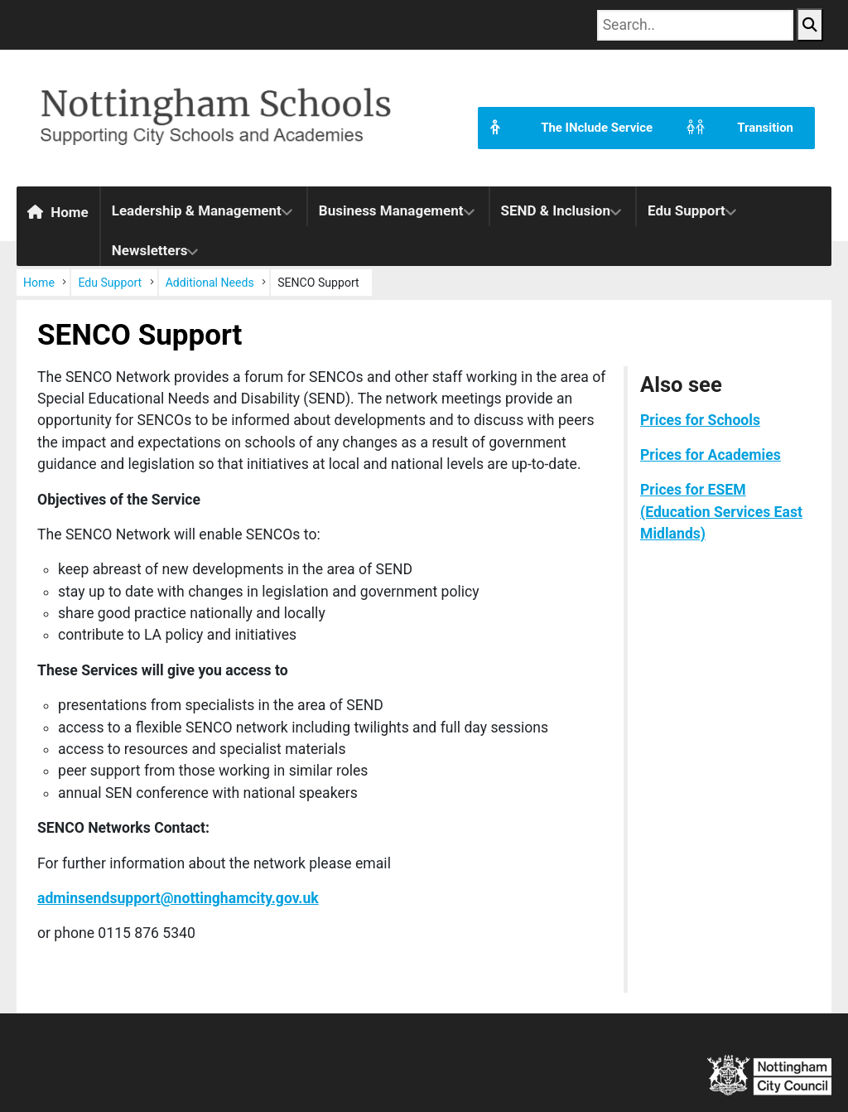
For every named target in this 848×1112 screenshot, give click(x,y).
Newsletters (150, 250)
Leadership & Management (197, 210)
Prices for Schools (700, 420)
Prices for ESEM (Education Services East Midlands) (721, 511)
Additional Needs (210, 282)
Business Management (391, 210)
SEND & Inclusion (555, 210)
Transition (733, 128)
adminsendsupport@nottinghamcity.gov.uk (178, 898)
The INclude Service (565, 128)
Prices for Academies (710, 455)
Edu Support (686, 210)
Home (58, 212)
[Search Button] (810, 24)
